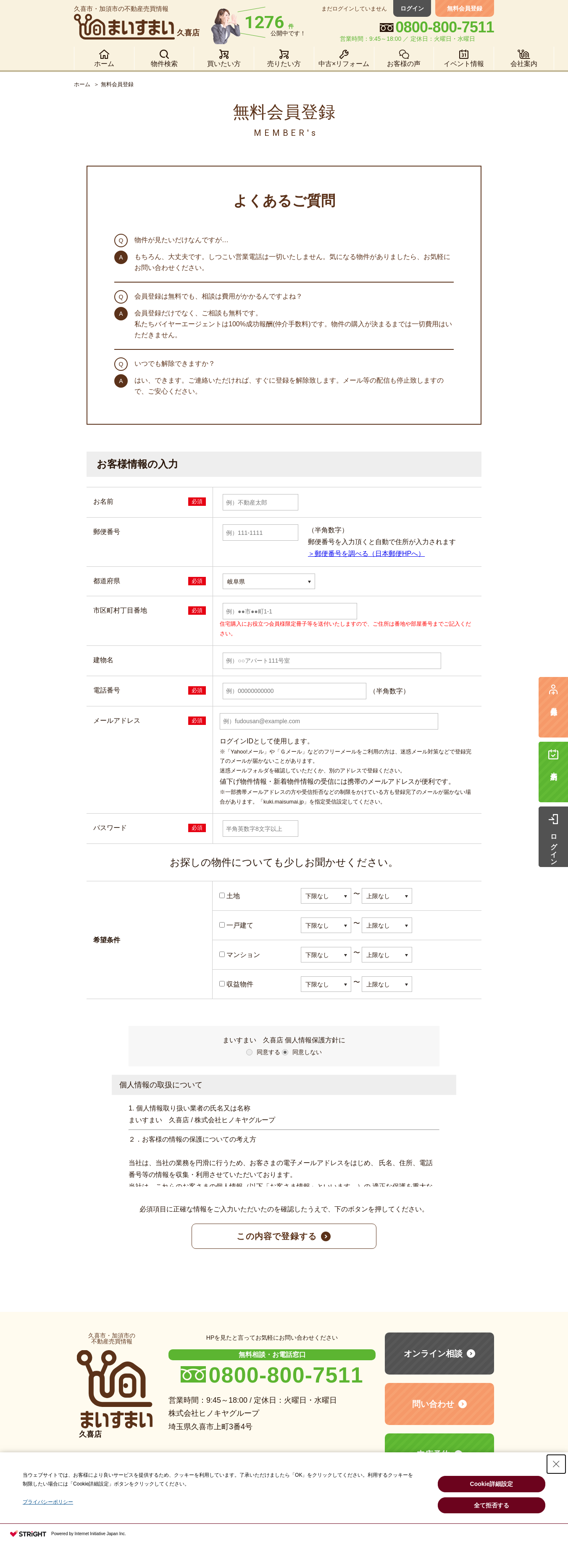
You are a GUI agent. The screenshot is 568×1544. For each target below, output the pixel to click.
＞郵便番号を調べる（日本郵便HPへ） (366, 553)
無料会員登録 (464, 8)
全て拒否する (491, 1505)
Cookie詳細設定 (491, 1484)
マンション (239, 954)
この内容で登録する (277, 1236)
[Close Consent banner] (556, 1464)
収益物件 (236, 984)
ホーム (82, 84)
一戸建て (236, 925)
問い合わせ (433, 1404)
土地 (229, 895)
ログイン (412, 8)
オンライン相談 (433, 1353)
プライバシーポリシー (48, 1502)
